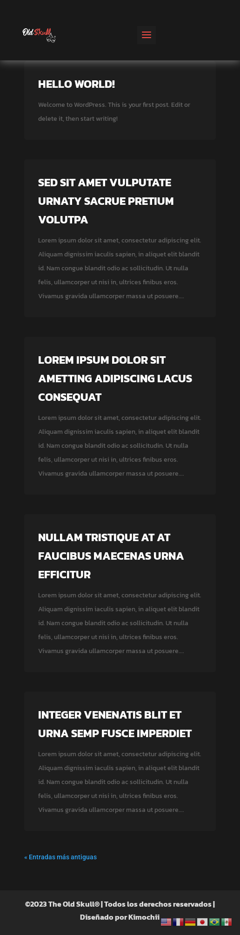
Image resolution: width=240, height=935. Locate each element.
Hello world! (76, 84)
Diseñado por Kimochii (120, 916)
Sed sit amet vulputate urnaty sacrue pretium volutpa (106, 201)
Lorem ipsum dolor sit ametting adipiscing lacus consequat (115, 378)
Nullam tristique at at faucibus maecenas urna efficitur (111, 555)
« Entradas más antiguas (60, 857)
